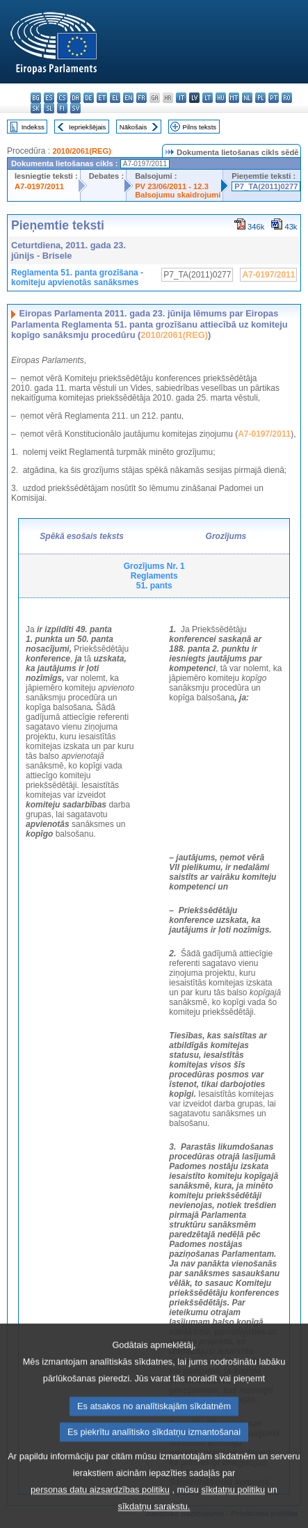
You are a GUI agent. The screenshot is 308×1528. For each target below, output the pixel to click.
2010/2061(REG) (81, 151)
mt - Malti (234, 98)
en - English (128, 98)
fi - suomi (62, 108)
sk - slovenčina (36, 108)
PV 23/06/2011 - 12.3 (172, 186)
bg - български (36, 98)
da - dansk (75, 98)
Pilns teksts (200, 127)
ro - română (287, 98)
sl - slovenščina (49, 108)
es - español (49, 98)
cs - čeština (62, 98)
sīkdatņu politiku (233, 1513)
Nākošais (133, 127)
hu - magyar (221, 98)
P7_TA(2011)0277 (266, 186)
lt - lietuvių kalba (207, 98)
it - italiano (181, 98)
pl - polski (260, 98)
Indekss (33, 127)
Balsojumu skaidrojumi (177, 195)
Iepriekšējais (87, 127)
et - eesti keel (102, 98)
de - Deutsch (88, 98)
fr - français (141, 98)
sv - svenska (75, 108)
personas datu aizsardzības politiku (100, 1513)
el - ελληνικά (115, 98)
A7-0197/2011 (39, 186)
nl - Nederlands (247, 98)
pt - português (273, 98)
